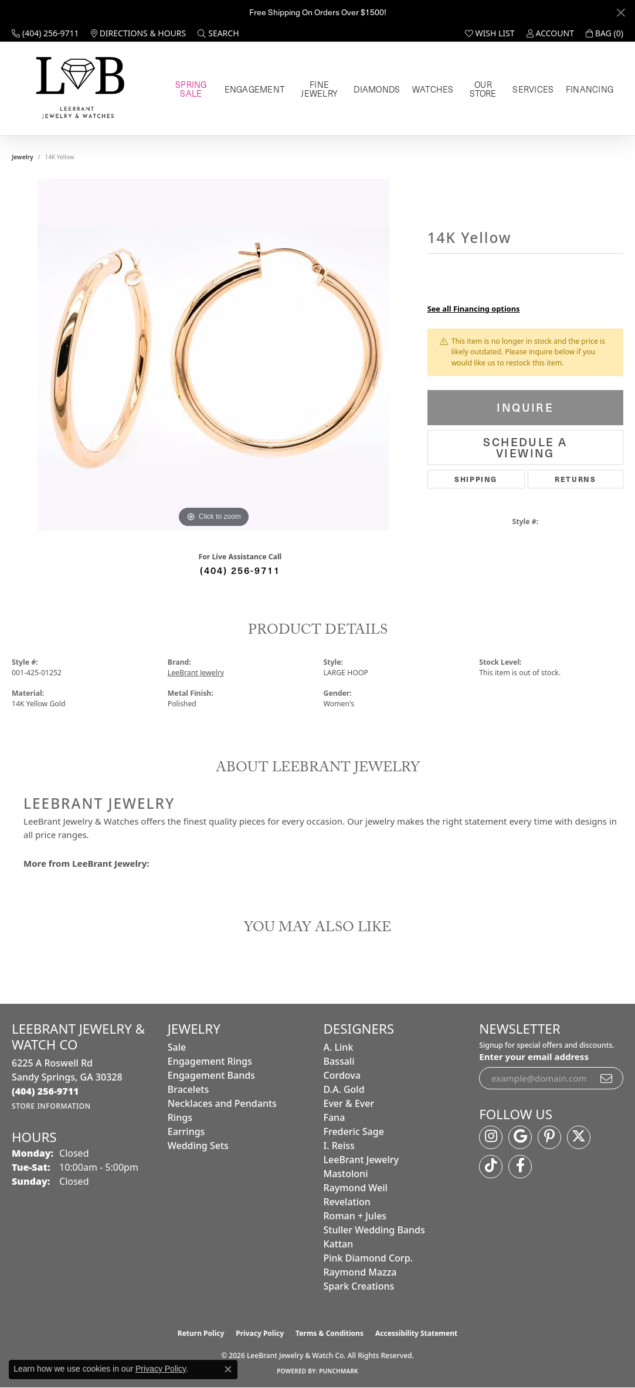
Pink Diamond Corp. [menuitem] (368, 1258)
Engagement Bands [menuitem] (211, 1075)
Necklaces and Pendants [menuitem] (222, 1103)
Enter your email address (534, 1056)
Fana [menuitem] (334, 1117)
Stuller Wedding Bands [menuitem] (374, 1229)
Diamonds (381, 88)
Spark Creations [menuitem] (359, 1286)
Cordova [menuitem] (342, 1075)
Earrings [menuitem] (186, 1131)
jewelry (22, 157)
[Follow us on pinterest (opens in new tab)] (549, 1137)
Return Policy (201, 1333)
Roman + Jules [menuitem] (355, 1215)
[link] (45, 33)
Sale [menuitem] (177, 1047)
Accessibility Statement (416, 1333)
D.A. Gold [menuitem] (344, 1089)
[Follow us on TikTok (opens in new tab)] (490, 1166)
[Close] (620, 12)
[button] (218, 33)
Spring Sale (192, 88)
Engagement (256, 88)
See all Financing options (473, 308)
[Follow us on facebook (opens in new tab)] (520, 1166)
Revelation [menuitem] (347, 1201)
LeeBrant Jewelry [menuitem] (361, 1159)
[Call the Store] (45, 1091)
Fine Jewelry (322, 88)
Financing (590, 88)
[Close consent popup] (228, 1369)
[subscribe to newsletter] (607, 1078)
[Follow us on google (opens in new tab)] (520, 1137)
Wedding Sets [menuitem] (198, 1145)
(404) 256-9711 (240, 570)
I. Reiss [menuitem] (339, 1145)
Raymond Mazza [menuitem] (360, 1272)
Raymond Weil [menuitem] (356, 1187)
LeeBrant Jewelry (196, 673)
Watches (432, 88)
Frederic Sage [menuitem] (354, 1131)
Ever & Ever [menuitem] (349, 1103)
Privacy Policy (260, 1333)
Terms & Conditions (330, 1333)
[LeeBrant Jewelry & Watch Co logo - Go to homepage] (78, 88)
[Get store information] (51, 1106)
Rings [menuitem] (180, 1117)
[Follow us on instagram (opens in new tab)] (490, 1137)
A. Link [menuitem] (339, 1047)
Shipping (475, 479)
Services (538, 88)
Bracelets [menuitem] (188, 1089)
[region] (213, 355)
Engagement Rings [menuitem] (210, 1061)
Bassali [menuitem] (339, 1061)
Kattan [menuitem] (339, 1243)
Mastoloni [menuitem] (346, 1173)
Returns (575, 479)
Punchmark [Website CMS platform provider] (338, 1371)
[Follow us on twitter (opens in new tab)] (578, 1137)
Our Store (485, 88)
